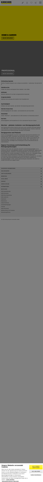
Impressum (16, 481)
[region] (21, 472)
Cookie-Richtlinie (10, 479)
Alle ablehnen (36, 471)
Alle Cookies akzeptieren (35, 467)
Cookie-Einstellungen (36, 474)
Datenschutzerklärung (7, 481)
